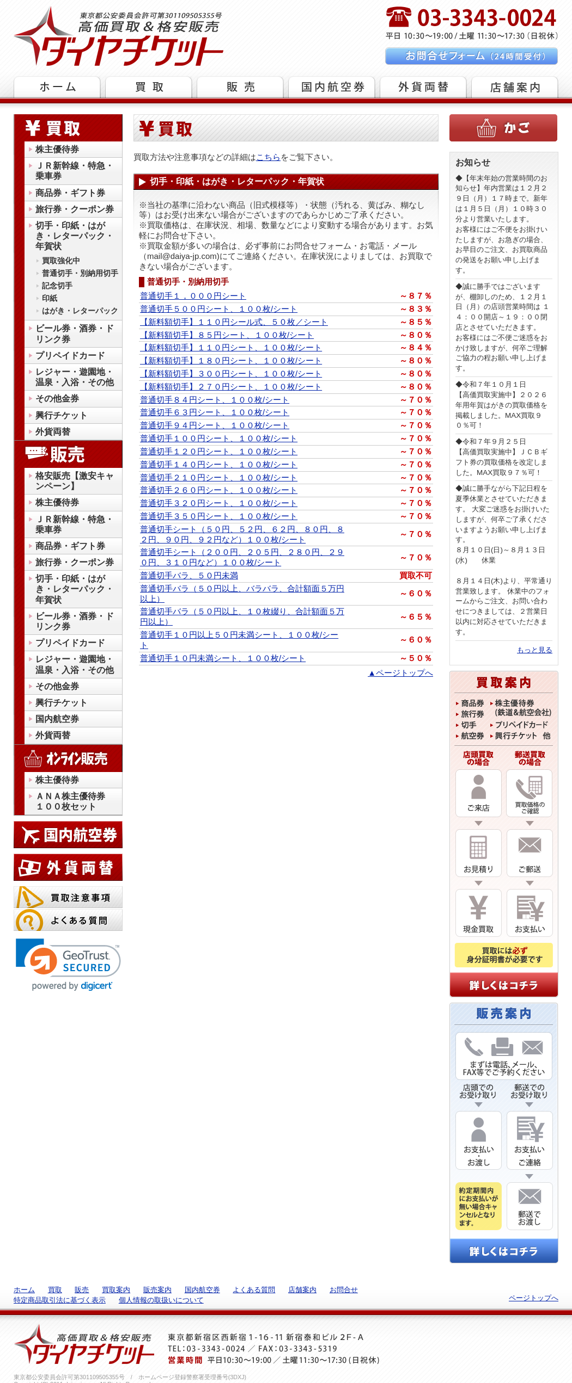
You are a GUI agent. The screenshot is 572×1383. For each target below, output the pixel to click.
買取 (55, 1290)
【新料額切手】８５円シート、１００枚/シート (227, 334)
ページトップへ (533, 1298)
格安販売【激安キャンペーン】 (74, 481)
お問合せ (344, 1290)
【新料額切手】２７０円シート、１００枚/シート (231, 386)
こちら (268, 157)
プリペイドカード (70, 355)
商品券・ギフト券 (70, 192)
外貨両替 (52, 431)
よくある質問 (254, 1290)
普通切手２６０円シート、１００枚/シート (218, 490)
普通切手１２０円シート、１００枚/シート (218, 451)
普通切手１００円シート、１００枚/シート (218, 438)
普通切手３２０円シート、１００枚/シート (218, 503)
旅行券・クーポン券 (74, 209)
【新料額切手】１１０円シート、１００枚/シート (231, 347)
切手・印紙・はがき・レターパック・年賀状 (74, 236)
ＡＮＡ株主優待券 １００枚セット (74, 801)
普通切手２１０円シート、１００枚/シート (218, 477)
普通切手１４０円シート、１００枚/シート (218, 464)
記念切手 (57, 285)
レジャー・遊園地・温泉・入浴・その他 (74, 377)
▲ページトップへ (400, 672)
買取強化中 (61, 260)
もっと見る (534, 650)
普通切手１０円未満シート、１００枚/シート (223, 658)
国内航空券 (57, 719)
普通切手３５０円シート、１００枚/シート (218, 516)
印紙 (49, 298)
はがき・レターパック (80, 310)
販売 (82, 1290)
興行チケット (61, 415)
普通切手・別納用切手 (80, 273)
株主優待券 (57, 149)
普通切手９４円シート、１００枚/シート (214, 425)
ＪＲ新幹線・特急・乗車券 (74, 171)
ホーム (24, 1290)
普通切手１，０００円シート (193, 295)
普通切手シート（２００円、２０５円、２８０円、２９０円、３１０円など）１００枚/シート (242, 557)
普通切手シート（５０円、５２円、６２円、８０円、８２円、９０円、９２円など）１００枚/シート (242, 534)
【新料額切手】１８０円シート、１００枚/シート (231, 360)
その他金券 (57, 398)
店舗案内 (302, 1290)
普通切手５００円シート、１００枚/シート (218, 308)
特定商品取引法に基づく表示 (60, 1300)
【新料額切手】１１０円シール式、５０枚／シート (234, 321)
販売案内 (157, 1290)
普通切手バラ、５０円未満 (189, 575)
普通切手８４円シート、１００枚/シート (214, 399)
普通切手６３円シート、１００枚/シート (214, 412)
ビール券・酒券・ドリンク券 (74, 333)
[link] (68, 964)
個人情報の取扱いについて (161, 1300)
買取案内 (116, 1290)
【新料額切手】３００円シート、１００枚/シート (231, 373)
